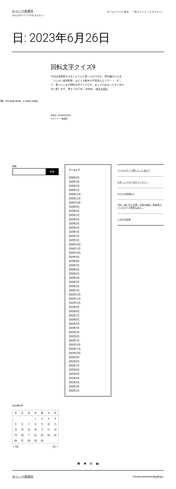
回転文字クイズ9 (73, 66)
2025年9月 (74, 206)
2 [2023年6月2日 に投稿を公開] (42, 418)
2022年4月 (74, 378)
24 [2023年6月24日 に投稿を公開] (48, 435)
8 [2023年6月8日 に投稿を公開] (35, 424)
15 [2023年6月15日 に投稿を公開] (35, 429)
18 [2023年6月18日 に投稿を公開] (55, 429)
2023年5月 (74, 323)
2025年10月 (75, 202)
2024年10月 (75, 252)
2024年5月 (74, 273)
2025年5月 (74, 223)
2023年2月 (74, 336)
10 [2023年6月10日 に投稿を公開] (48, 424)
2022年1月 (74, 390)
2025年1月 (74, 240)
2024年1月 (74, 290)
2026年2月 (74, 185)
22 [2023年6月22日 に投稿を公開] (35, 435)
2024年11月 (75, 248)
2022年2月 (74, 386)
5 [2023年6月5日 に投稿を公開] (15, 424)
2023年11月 (75, 298)
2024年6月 (74, 269)
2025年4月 (74, 227)
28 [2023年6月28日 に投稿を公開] (29, 440)
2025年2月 (74, 235)
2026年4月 (74, 177)
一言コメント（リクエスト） (148, 11)
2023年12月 (75, 294)
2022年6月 (74, 369)
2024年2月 (74, 286)
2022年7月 (74, 365)
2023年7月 (74, 315)
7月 (55, 446)
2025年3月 (74, 231)
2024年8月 (74, 260)
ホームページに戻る (118, 11)
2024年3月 (74, 281)
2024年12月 (75, 244)
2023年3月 (74, 332)
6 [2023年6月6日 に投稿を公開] (22, 424)
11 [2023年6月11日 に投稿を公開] (55, 424)
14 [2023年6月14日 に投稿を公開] (29, 429)
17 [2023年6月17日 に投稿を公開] (48, 429)
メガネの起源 (124, 219)
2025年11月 (75, 198)
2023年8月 (74, 311)
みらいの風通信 (22, 11)
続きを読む (102, 89)
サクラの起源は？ (126, 193)
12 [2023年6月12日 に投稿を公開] (15, 429)
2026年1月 (74, 189)
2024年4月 (74, 277)
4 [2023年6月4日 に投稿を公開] (55, 418)
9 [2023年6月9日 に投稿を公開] (42, 424)
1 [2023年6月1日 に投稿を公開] (35, 418)
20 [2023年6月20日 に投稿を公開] (22, 435)
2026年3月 (74, 181)
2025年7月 (74, 215)
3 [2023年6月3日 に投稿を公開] (48, 418)
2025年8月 (74, 210)
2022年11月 (75, 348)
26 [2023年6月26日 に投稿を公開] (15, 440)
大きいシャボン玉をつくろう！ (132, 182)
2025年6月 (74, 219)
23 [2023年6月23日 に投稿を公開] (42, 435)
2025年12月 (75, 194)
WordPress (158, 476)
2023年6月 (74, 319)
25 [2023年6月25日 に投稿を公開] (55, 435)
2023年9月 (74, 306)
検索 (14, 166)
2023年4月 (74, 327)
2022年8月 (74, 361)
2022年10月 (75, 353)
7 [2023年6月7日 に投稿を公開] (28, 424)
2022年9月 (74, 357)
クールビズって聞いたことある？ (133, 170)
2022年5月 (74, 373)
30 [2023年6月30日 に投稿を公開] (42, 440)
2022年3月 (74, 382)
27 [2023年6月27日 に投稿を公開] (22, 440)
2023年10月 (75, 302)
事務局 (64, 119)
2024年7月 (74, 265)
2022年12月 (75, 344)
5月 (15, 446)
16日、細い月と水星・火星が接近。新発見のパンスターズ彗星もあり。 (139, 206)
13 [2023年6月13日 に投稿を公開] (22, 429)
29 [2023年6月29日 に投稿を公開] (35, 440)
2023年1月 (74, 340)
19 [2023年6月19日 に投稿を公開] (15, 435)
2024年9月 (74, 256)
